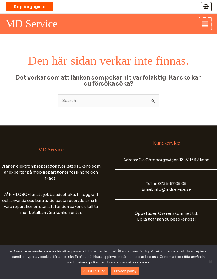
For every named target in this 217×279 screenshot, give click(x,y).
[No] (210, 262)
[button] (33, 6)
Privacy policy (125, 271)
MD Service (32, 24)
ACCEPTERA (94, 271)
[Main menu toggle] (205, 24)
